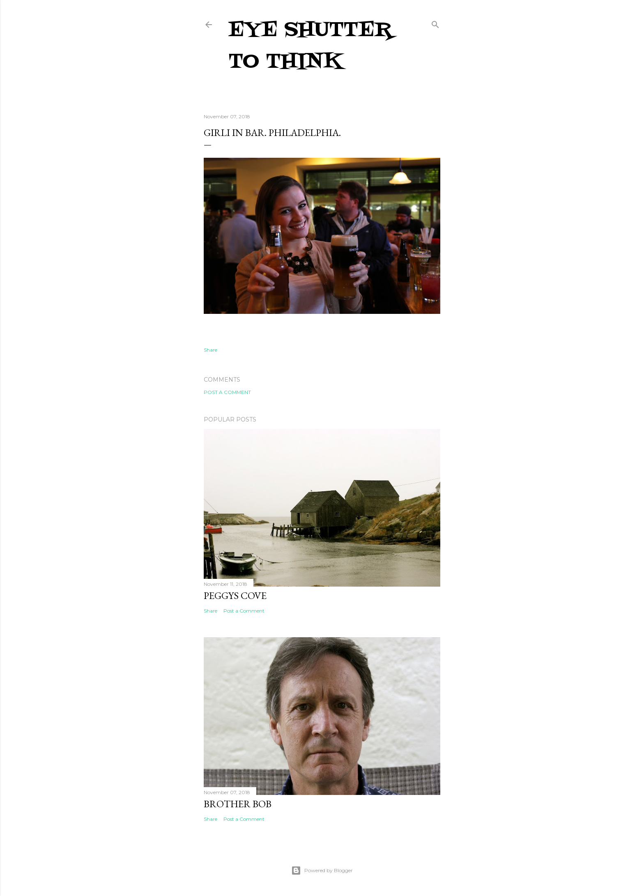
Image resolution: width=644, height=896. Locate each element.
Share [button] (210, 350)
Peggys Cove (235, 595)
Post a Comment (227, 392)
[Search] (435, 23)
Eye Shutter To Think (310, 46)
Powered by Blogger (322, 870)
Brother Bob (237, 803)
